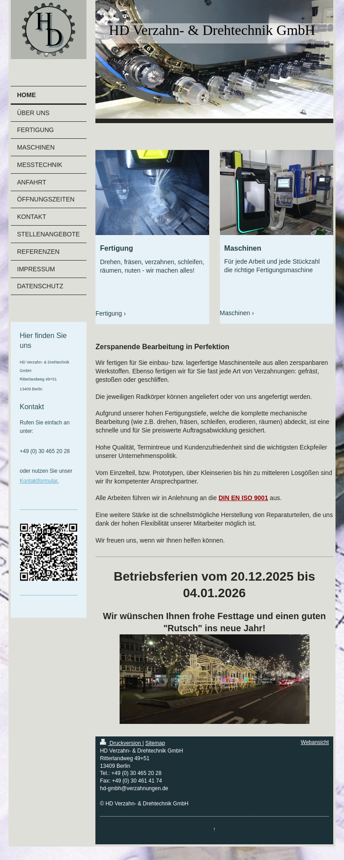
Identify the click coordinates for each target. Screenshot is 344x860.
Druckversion (121, 743)
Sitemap (155, 743)
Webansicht (315, 742)
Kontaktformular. (39, 481)
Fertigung (108, 313)
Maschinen (235, 313)
